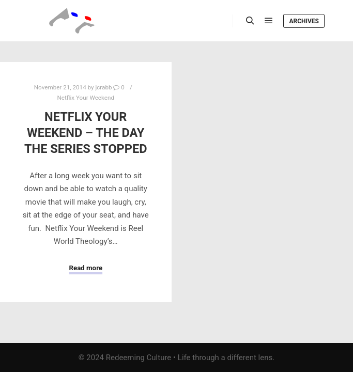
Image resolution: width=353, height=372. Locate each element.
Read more (85, 268)
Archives (304, 21)
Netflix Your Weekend (86, 97)
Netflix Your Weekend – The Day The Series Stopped (85, 133)
